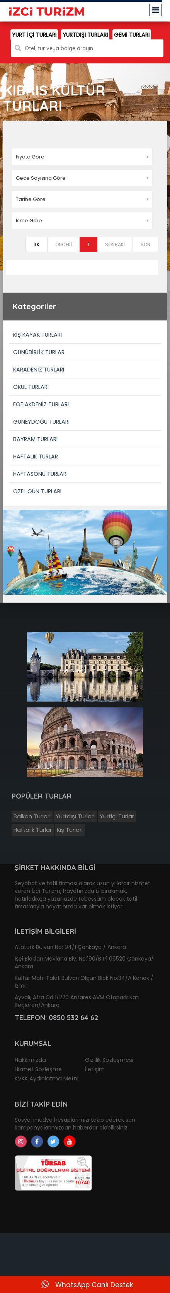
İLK (36, 244)
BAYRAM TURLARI (35, 439)
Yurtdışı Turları (75, 816)
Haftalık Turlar (33, 830)
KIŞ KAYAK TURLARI (37, 335)
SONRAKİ (115, 244)
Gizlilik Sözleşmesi (109, 1060)
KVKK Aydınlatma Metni (46, 1078)
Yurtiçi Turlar (117, 816)
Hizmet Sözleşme (38, 1069)
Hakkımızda (30, 1060)
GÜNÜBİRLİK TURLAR (39, 352)
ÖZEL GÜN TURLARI (37, 491)
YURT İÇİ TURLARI (34, 35)
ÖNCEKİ (63, 244)
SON (145, 244)
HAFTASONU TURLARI (40, 474)
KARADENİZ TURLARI (38, 369)
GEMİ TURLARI (132, 35)
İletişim (95, 1069)
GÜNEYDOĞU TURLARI (41, 422)
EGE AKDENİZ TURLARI (41, 404)
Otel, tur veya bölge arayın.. (60, 48)
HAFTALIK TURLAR (35, 456)
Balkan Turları (32, 816)
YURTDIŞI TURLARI (85, 35)
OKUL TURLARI (31, 387)
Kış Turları (70, 830)
